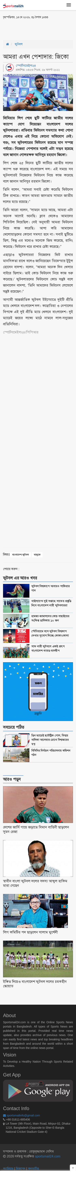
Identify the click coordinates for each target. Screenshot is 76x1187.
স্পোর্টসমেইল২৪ (26, 65)
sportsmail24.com (47, 1156)
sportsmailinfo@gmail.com (21, 1115)
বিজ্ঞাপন (20, 1168)
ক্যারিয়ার (8, 1168)
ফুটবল (19, 44)
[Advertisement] (35, 29)
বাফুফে (37, 554)
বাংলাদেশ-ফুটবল (20, 554)
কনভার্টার (33, 1168)
